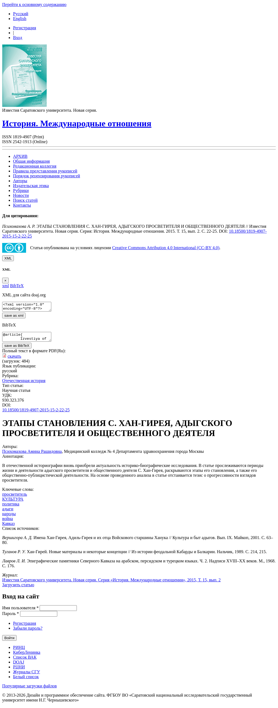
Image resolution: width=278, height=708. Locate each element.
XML (8, 258)
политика (10, 507)
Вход (17, 37)
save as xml (13, 317)
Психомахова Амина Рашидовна (32, 454)
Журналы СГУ (26, 675)
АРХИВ (20, 156)
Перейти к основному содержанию (34, 4)
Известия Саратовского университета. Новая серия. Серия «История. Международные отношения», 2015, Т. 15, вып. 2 (111, 583)
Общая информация (31, 161)
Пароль (10, 616)
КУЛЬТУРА (12, 502)
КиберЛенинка (26, 655)
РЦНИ (19, 670)
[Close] (5, 280)
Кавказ (8, 526)
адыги (7, 512)
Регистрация (24, 27)
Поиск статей (25, 200)
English (19, 18)
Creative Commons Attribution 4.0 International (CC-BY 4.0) (165, 247)
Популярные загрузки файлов (29, 689)
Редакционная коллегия (34, 166)
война (7, 522)
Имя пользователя (20, 611)
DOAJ (18, 665)
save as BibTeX (16, 349)
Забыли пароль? (27, 631)
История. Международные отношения (76, 123)
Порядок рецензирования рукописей (46, 176)
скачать (14, 359)
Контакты (22, 205)
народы (9, 517)
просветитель (14, 497)
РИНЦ (19, 650)
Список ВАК (25, 660)
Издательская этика (31, 185)
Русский (20, 13)
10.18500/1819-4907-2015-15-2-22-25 (36, 413)
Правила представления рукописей (45, 171)
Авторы (20, 180)
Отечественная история (23, 384)
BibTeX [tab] (17, 285)
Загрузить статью (18, 588)
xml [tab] (5, 285)
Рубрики (21, 190)
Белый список (26, 680)
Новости (21, 195)
